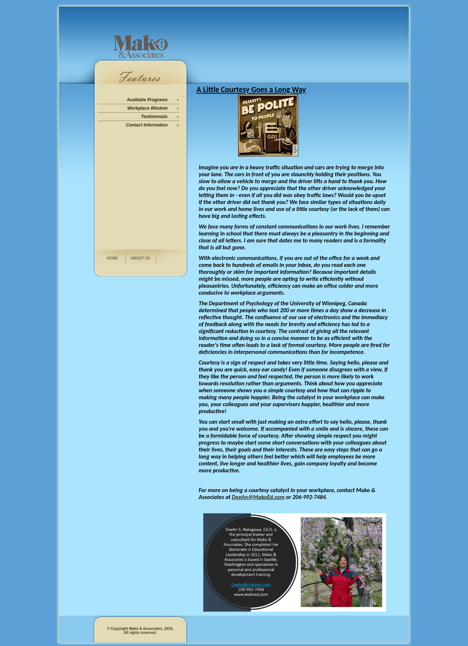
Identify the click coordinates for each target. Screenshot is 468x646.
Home (112, 258)
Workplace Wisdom (147, 108)
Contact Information (147, 125)
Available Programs (147, 99)
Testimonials (154, 116)
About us (140, 258)
